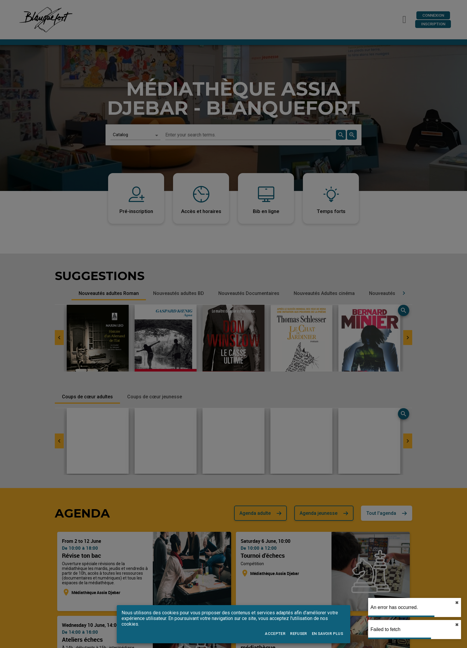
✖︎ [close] (456, 602)
